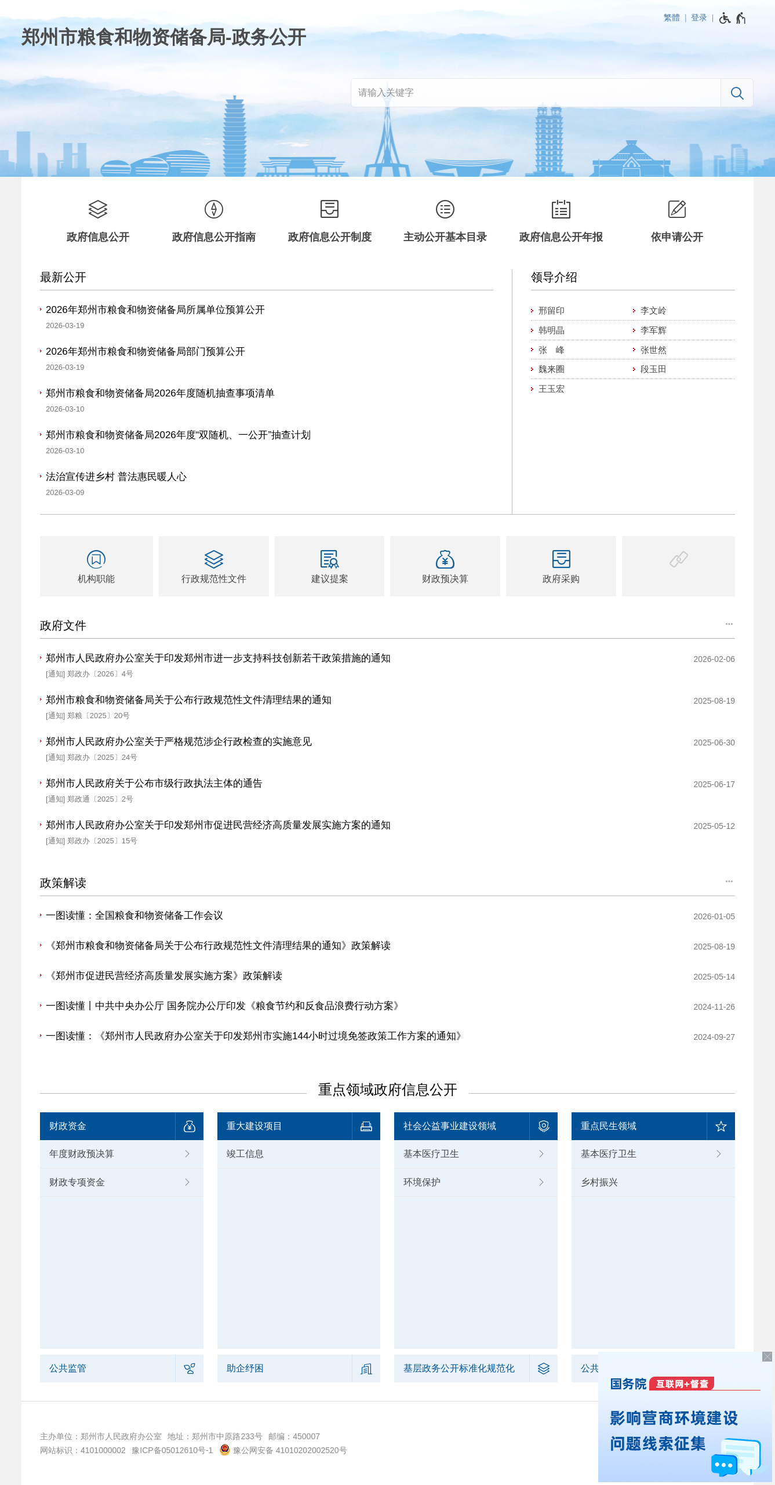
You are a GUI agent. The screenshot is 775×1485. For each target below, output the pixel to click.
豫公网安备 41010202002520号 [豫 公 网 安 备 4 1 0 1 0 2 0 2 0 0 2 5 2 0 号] (283, 1449)
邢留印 (552, 310)
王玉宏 (552, 389)
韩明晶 (552, 330)
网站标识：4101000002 (83, 1450)
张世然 (654, 350)
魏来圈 (552, 369)
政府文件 (63, 625)
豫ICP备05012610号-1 (172, 1450)
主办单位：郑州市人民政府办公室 (101, 1436)
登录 (699, 17)
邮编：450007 (294, 1436)
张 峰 (552, 350)
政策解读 (63, 882)
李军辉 (654, 330)
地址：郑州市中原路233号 (215, 1436)
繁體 (672, 17)
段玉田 (654, 369)
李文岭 (654, 310)
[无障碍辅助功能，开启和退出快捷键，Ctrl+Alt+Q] (733, 18)
